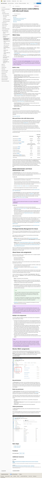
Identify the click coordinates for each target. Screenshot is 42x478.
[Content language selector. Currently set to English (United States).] (5, 474)
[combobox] (5, 7)
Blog (11, 476)
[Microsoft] (1, 1)
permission (36, 392)
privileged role (31, 193)
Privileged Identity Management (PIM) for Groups (26, 242)
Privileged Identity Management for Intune (18, 19)
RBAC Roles (14, 17)
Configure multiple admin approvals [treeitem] (7, 53)
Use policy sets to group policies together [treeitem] (6, 57)
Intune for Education (20, 94)
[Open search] (38, 1)
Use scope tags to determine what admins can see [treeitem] (7, 47)
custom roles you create (33, 43)
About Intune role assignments (17, 20)
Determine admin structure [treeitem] (6, 51)
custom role (24, 197)
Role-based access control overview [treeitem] (6, 39)
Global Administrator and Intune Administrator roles (19, 18)
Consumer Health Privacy (23, 476)
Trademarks (34, 476)
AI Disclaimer (2, 476)
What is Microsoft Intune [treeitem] (6, 15)
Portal (35, 3)
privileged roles (26, 122)
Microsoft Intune (17, 6)
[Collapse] (10, 5)
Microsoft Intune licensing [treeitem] (6, 21)
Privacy (18, 476)
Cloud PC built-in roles (20, 101)
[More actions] (40, 6)
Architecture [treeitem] (4, 18)
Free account (39, 3)
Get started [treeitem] (3, 12)
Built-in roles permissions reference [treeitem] (7, 41)
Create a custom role (17, 116)
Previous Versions (7, 476)
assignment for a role (25, 54)
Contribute (14, 476)
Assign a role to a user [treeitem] (6, 43)
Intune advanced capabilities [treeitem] (6, 19)
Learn (13, 6)
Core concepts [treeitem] (5, 16)
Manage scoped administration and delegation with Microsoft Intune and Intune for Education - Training (25, 462)
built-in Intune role (18, 197)
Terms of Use (30, 476)
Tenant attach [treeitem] (4, 55)
